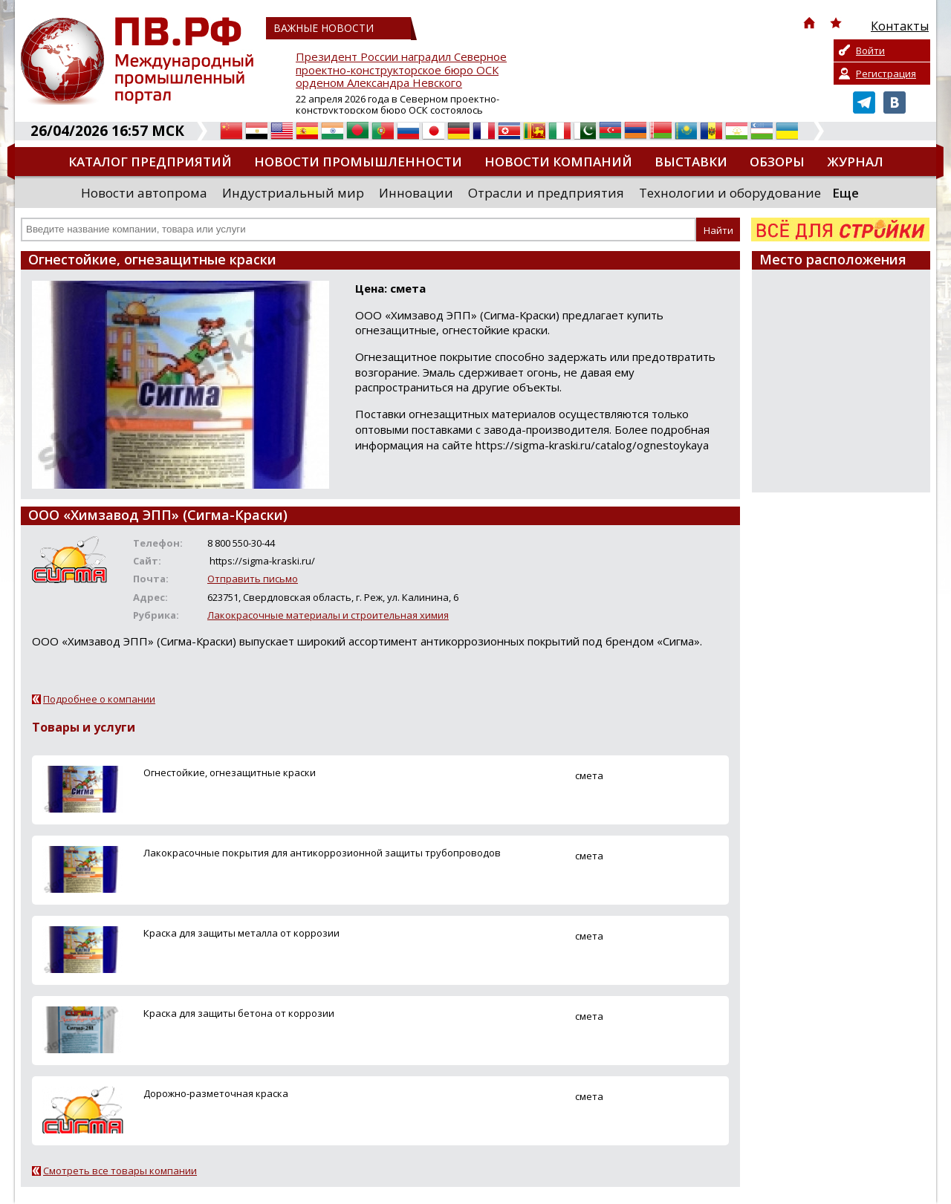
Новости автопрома (144, 192)
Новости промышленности (358, 161)
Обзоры (777, 161)
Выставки (691, 161)
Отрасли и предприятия (546, 192)
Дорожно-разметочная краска (215, 1093)
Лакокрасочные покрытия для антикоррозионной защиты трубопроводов (322, 852)
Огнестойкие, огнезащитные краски (229, 772)
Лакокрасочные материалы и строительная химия (328, 615)
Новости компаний (558, 161)
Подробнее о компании (99, 699)
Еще (845, 192)
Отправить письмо (252, 578)
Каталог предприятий (150, 161)
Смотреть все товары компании (120, 1170)
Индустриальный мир (293, 192)
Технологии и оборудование (730, 192)
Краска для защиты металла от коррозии (241, 933)
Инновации (416, 192)
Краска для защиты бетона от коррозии (238, 1013)
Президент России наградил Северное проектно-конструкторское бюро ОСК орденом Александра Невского (401, 70)
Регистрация (886, 73)
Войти (870, 50)
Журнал (855, 161)
